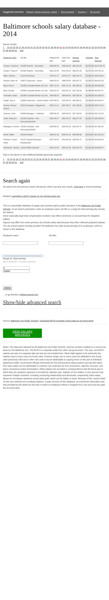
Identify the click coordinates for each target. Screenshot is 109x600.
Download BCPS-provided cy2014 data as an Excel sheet (66, 321)
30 (29, 47)
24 (11, 47)
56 (104, 47)
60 (13, 50)
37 (49, 47)
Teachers (82, 12)
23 (8, 47)
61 (16, 50)
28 (23, 47)
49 (84, 47)
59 (10, 50)
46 (75, 47)
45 (72, 47)
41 (61, 47)
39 (55, 47)
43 (66, 47)
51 (90, 47)
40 (58, 47)
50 (87, 47)
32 (34, 47)
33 (37, 47)
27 (20, 47)
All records (95, 12)
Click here (78, 187)
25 (14, 47)
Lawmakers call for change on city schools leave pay (35, 196)
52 (93, 47)
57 (4, 50)
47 (78, 47)
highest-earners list (29, 294)
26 (17, 47)
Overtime (89, 58)
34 (40, 47)
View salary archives (22, 333)
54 (98, 47)
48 (81, 47)
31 (31, 47)
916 (21, 50)
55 (101, 47)
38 (52, 47)
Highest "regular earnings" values (41, 12)
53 (95, 47)
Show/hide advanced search (32, 302)
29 (26, 47)
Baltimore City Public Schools (24, 321)
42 (63, 47)
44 (69, 47)
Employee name (9, 58)
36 (46, 47)
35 (43, 47)
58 (7, 50)
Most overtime (67, 12)
